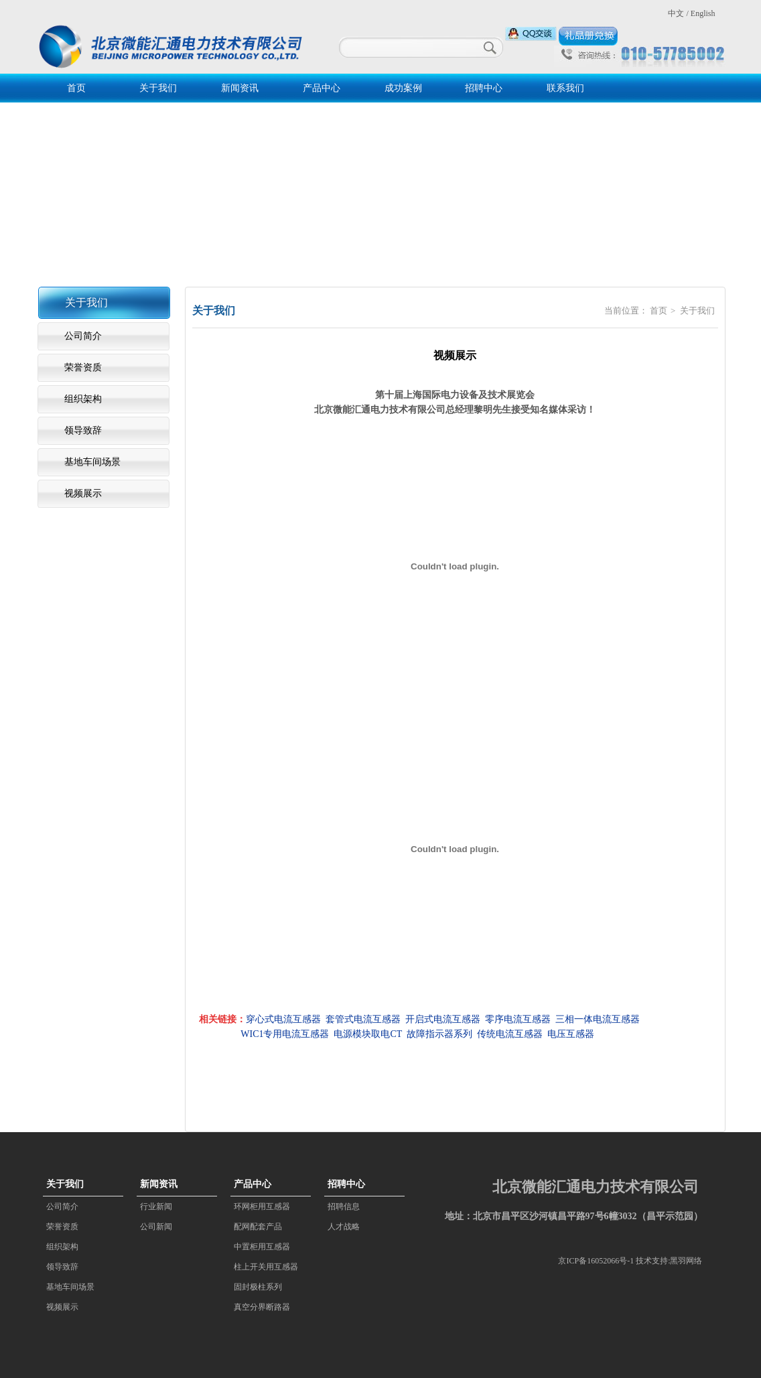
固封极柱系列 (258, 1287)
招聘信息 (344, 1206)
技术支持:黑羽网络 (669, 1260)
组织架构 (83, 399)
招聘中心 (483, 88)
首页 (76, 88)
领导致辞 (83, 430)
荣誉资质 (83, 367)
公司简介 (83, 336)
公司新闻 (156, 1226)
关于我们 (158, 88)
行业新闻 (156, 1206)
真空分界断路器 (262, 1307)
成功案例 (403, 88)
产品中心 (321, 88)
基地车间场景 (92, 462)
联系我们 (565, 88)
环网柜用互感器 (262, 1206)
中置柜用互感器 (262, 1246)
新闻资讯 (240, 88)
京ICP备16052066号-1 (596, 1260)
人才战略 (344, 1226)
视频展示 (83, 493)
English (703, 13)
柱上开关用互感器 (266, 1266)
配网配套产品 (258, 1226)
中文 (676, 13)
